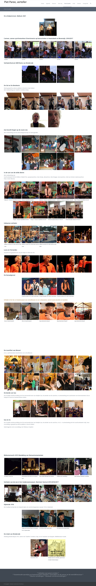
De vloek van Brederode (12, 534)
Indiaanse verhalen (10, 223)
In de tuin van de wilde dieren (14, 172)
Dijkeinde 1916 (9, 504)
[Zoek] (90, 3)
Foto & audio (7, 9)
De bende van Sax (10, 393)
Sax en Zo (7, 420)
